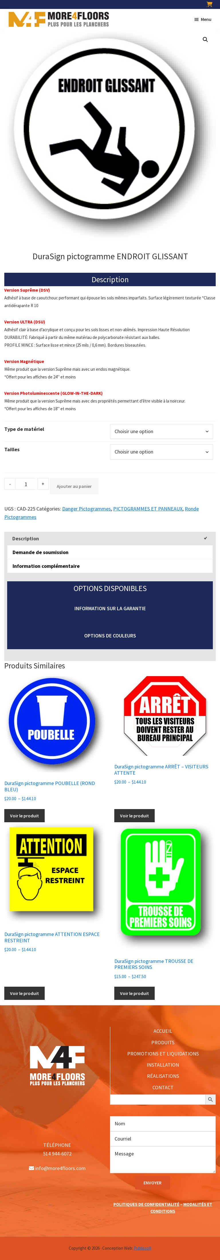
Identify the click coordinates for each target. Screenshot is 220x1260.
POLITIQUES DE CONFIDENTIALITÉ (146, 1204)
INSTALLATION (163, 1064)
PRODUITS (162, 1042)
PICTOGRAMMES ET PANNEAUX (147, 508)
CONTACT (163, 1087)
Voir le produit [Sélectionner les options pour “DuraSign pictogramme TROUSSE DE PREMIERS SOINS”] (134, 993)
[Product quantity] (26, 484)
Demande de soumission (40, 552)
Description (25, 538)
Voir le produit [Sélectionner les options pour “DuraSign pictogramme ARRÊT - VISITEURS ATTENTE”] (134, 816)
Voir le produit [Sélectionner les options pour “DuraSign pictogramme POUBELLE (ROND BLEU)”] (24, 816)
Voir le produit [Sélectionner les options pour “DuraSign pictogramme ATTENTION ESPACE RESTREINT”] (24, 993)
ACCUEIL (163, 1031)
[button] (205, 39)
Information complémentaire (46, 566)
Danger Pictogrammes (86, 508)
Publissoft (143, 1248)
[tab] (110, 538)
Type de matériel (24, 429)
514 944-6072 (57, 1153)
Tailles (11, 449)
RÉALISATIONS (163, 1076)
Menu (206, 19)
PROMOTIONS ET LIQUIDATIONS (163, 1053)
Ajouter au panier (74, 486)
